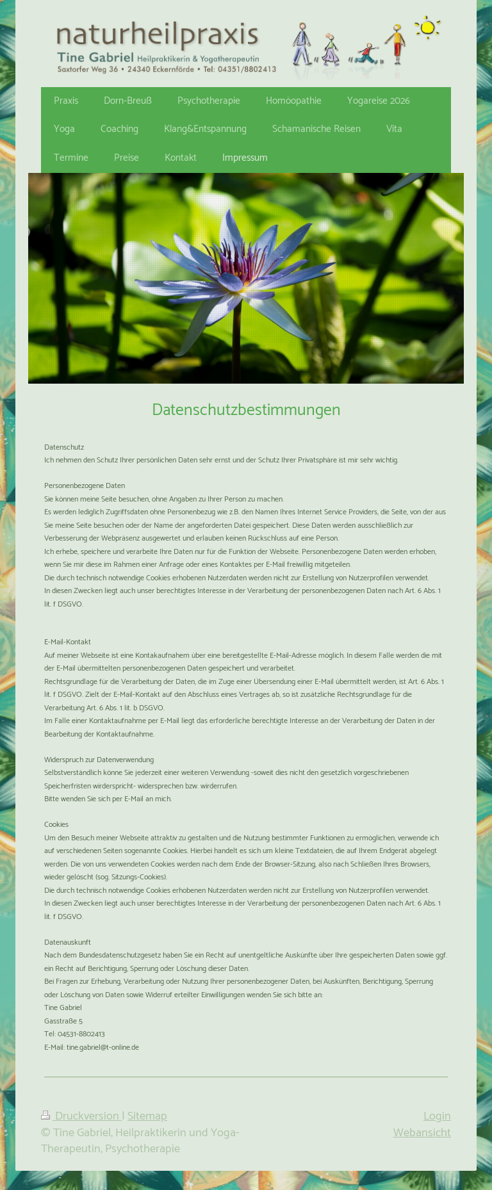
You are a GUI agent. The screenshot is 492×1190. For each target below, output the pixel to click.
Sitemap (147, 1116)
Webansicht (422, 1133)
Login (437, 1116)
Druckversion (81, 1116)
